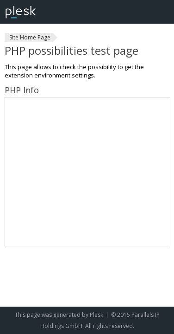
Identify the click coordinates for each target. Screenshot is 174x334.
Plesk (96, 315)
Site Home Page (29, 37)
